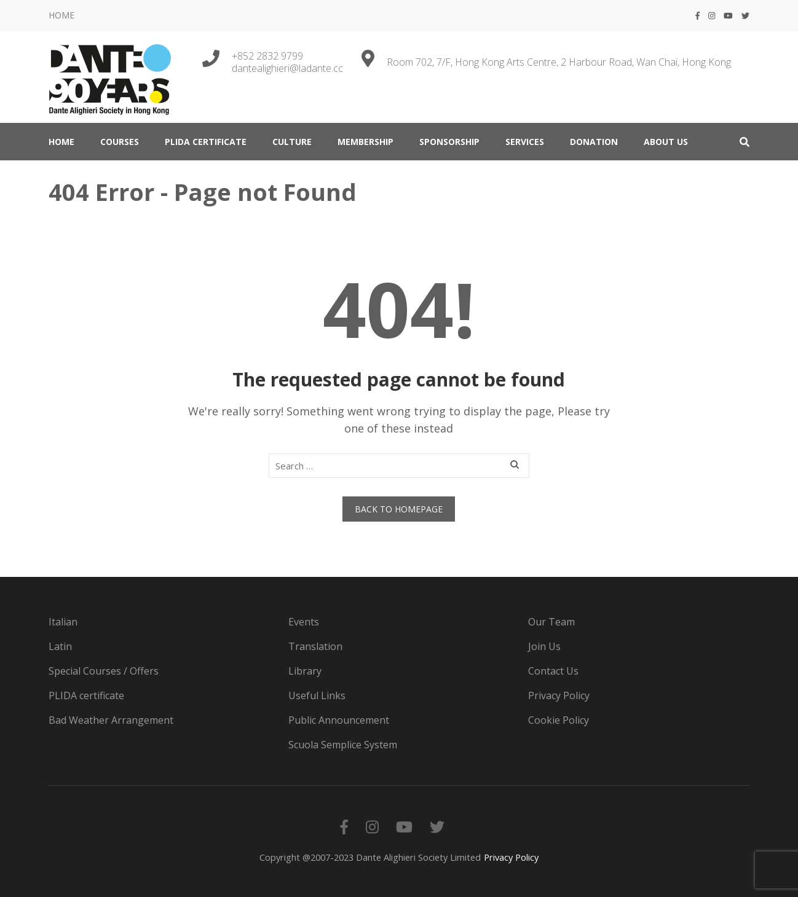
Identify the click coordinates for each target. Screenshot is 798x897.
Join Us (544, 646)
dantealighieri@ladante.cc (287, 68)
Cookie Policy (558, 720)
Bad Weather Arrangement (111, 720)
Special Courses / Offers (104, 671)
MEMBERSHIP (365, 141)
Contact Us (553, 671)
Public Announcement (338, 720)
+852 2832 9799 (267, 56)
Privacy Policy (559, 695)
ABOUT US (666, 141)
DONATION (594, 141)
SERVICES (524, 141)
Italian (63, 622)
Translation (315, 646)
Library (305, 671)
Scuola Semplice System (342, 744)
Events (303, 622)
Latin (60, 646)
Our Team (551, 622)
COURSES (119, 141)
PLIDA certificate (206, 141)
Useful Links (317, 695)
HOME (61, 15)
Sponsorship (449, 141)
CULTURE (292, 141)
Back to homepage (399, 509)
